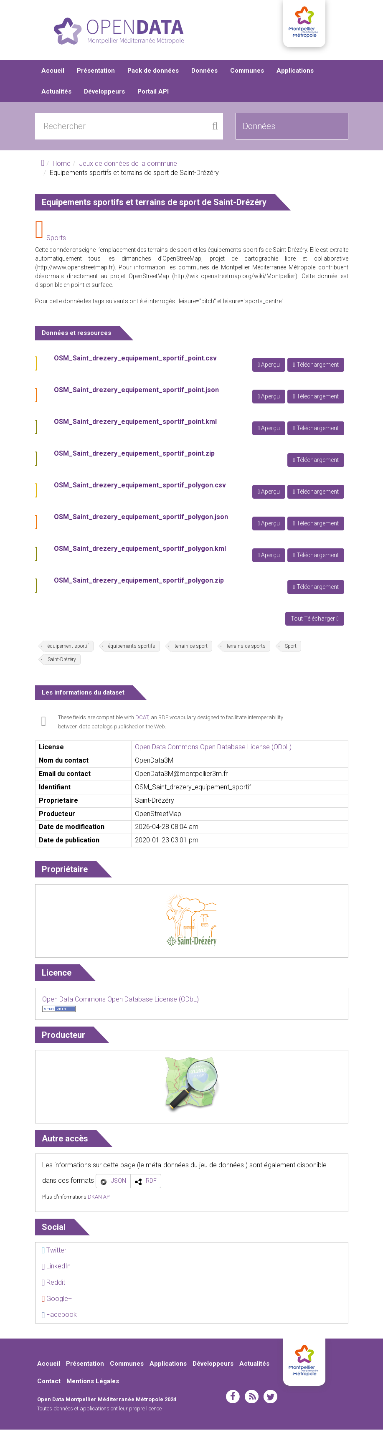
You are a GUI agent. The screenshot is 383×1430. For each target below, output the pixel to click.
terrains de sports (246, 646)
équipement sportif (68, 646)
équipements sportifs (131, 646)
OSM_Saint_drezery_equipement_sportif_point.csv (135, 359)
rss (252, 1397)
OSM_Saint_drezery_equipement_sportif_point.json (136, 390)
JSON (118, 1181)
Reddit (54, 1283)
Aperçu (269, 365)
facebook (233, 1397)
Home (62, 164)
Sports (56, 238)
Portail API (153, 92)
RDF (151, 1181)
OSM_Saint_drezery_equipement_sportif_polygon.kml (140, 549)
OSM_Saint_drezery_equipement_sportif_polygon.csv (140, 485)
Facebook (59, 1315)
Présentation (96, 71)
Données (204, 71)
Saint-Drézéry (62, 660)
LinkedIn (56, 1266)
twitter (270, 1397)
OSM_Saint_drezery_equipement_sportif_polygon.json (141, 517)
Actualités (56, 92)
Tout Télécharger (314, 619)
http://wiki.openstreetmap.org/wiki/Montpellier (234, 276)
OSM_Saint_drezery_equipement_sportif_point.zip (134, 454)
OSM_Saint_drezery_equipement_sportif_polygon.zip (139, 581)
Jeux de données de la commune (128, 164)
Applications (295, 71)
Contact (49, 1381)
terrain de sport (191, 646)
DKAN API (99, 1197)
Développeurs (104, 92)
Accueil (52, 71)
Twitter (54, 1251)
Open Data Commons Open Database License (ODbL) (213, 747)
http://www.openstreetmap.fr (75, 267)
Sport (291, 646)
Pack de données (153, 71)
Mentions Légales (92, 1381)
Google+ (57, 1299)
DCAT (141, 718)
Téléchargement (315, 365)
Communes (247, 71)
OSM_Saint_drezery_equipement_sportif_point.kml (135, 422)
